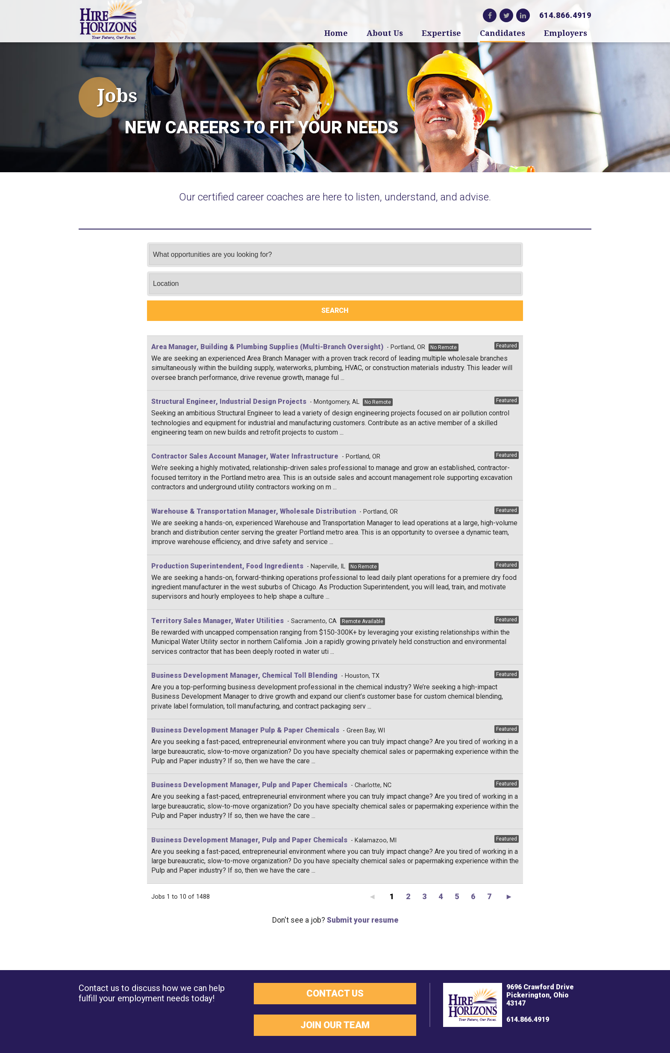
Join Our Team (335, 1025)
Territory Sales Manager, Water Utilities (217, 621)
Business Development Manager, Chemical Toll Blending (244, 675)
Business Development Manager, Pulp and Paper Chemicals (249, 785)
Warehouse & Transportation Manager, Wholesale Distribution (253, 511)
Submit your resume (362, 920)
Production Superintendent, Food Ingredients (227, 566)
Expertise (441, 33)
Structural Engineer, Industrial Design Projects (228, 401)
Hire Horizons (110, 20)
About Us (385, 33)
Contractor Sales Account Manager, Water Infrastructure (244, 456)
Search (335, 310)
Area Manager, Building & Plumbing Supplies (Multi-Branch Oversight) (267, 347)
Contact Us (335, 993)
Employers (565, 33)
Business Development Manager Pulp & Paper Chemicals (245, 730)
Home (336, 33)
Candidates (502, 33)
